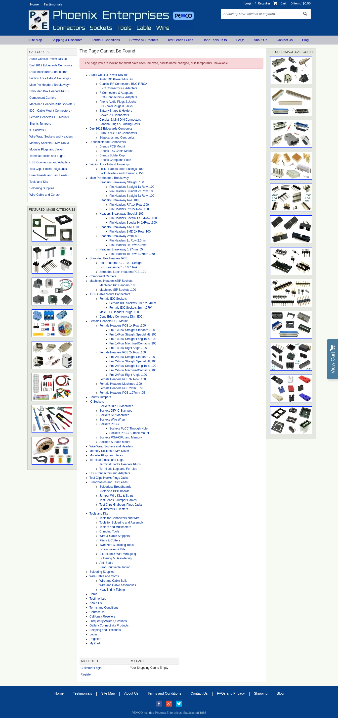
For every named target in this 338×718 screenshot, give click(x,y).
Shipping (261, 693)
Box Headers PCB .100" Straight (120, 263)
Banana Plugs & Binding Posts (119, 124)
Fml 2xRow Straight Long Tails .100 (132, 366)
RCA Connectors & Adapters (118, 97)
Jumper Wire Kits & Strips (116, 495)
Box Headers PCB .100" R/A (118, 267)
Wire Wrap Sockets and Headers (51, 136)
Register (264, 3)
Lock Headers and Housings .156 (121, 173)
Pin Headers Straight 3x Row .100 (131, 195)
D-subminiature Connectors (47, 72)
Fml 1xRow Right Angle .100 (128, 348)
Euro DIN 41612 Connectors (118, 133)
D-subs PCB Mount (112, 146)
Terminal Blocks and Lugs (46, 156)
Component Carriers (42, 97)
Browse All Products (143, 40)
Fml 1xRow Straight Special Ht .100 (132, 334)
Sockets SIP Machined (114, 415)
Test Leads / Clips (180, 40)
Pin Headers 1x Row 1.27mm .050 (132, 254)
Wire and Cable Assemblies (117, 585)
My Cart (94, 643)
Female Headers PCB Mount (48, 117)
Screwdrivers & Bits (112, 549)
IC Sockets (36, 130)
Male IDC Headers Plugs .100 (119, 312)
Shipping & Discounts (67, 40)
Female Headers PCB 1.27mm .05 (122, 392)
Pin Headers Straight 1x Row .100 (131, 187)
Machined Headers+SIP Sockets (51, 104)
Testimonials (52, 4)
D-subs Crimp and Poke (115, 160)
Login (249, 3)
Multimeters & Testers (113, 509)
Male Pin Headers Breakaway (49, 85)
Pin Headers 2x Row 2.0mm (127, 245)
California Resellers (102, 616)
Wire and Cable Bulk (113, 580)
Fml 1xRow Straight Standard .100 (132, 330)
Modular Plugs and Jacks (46, 149)
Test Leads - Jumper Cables (117, 500)
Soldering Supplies (41, 188)
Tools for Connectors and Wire (119, 518)
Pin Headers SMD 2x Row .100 (130, 231)
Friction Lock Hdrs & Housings (49, 78)
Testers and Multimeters (115, 527)
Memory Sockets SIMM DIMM (49, 143)
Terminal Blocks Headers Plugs (120, 464)
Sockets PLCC (109, 424)
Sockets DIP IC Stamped (115, 410)
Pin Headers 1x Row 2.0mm (127, 240)
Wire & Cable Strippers (114, 536)
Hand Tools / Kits (215, 40)
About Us (260, 40)
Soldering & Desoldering (115, 558)
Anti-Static (106, 563)
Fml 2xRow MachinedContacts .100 (132, 370)
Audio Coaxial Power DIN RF (48, 59)
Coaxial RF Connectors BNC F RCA (123, 84)
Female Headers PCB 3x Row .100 (122, 379)
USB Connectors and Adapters (49, 162)
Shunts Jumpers (40, 123)
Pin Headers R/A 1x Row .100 (129, 204)
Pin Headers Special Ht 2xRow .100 (133, 222)
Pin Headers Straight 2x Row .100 (131, 191)
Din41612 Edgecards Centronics (50, 65)
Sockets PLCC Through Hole (128, 428)
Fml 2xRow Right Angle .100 (128, 375)
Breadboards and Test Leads (48, 175)
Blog (305, 40)
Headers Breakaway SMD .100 (119, 227)
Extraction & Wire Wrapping (117, 554)
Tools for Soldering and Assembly (121, 522)
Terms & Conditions (106, 40)
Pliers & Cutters (109, 540)
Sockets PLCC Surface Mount (129, 433)
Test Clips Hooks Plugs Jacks (48, 169)
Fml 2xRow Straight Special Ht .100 (132, 361)
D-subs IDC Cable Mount (115, 151)
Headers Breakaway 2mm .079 (119, 236)
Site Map (35, 40)
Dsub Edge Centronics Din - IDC (120, 316)
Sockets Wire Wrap (112, 419)
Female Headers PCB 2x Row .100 (122, 352)
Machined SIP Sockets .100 (117, 289)
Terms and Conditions (103, 607)
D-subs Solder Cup (112, 155)
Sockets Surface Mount (114, 442)
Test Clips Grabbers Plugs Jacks (120, 504)
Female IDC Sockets (113, 298)
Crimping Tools (109, 531)
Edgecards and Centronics (116, 137)
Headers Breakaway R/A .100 (118, 200)
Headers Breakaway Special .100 (121, 213)
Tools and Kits (38, 182)
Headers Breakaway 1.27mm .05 (121, 249)
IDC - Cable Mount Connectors (49, 110)
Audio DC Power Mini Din (116, 79)
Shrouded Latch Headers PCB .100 (122, 272)
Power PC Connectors (114, 115)
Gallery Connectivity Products (108, 625)
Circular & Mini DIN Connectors (120, 119)
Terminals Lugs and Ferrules (118, 469)
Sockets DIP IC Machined (116, 406)
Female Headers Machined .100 (120, 383)
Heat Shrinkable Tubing (114, 567)
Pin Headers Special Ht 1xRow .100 (133, 218)
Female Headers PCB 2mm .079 (120, 388)
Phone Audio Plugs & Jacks (117, 101)
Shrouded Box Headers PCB (48, 91)
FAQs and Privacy (231, 693)
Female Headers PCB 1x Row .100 (122, 325)
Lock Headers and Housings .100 (121, 169)
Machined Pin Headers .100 (117, 285)
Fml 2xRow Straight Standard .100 (132, 357)
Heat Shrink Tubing (112, 589)
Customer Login (91, 668)
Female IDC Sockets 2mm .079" (130, 307)
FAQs (240, 40)
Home (34, 4)
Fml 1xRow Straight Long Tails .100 (132, 339)
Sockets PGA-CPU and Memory (120, 437)
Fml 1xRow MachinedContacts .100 (132, 343)
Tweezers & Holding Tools (116, 545)
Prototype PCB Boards (114, 491)
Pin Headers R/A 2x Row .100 (129, 209)
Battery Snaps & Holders (115, 110)
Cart (284, 3)
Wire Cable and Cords (44, 194)
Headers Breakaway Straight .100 (121, 182)
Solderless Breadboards (115, 486)
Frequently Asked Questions (108, 621)
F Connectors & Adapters (116, 93)
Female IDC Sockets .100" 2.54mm (132, 303)
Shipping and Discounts (105, 630)
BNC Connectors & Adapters (118, 88)
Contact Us (285, 40)
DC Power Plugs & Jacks (115, 106)
